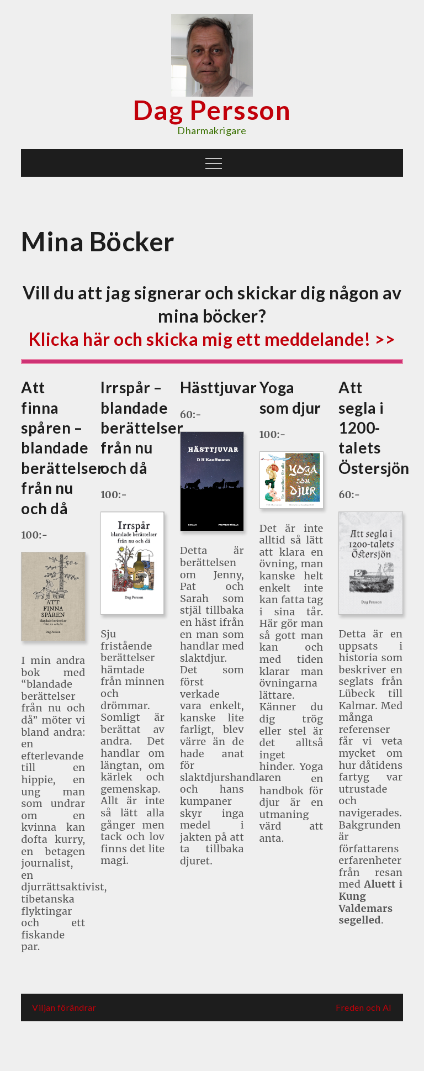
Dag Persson (212, 109)
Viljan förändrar (64, 1007)
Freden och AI (364, 1007)
